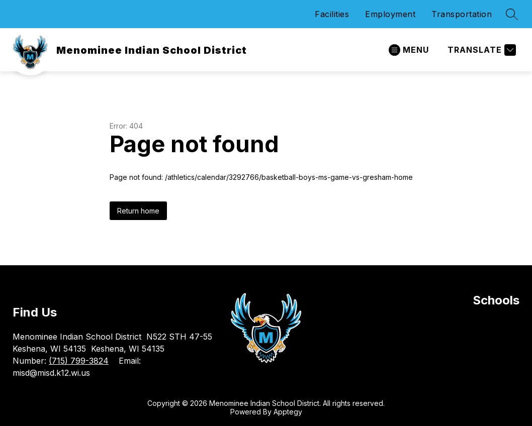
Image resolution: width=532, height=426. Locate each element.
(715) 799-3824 (79, 361)
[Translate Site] (480, 50)
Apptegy (288, 411)
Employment (390, 14)
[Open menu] (409, 50)
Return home (138, 210)
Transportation (461, 14)
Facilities (332, 14)
